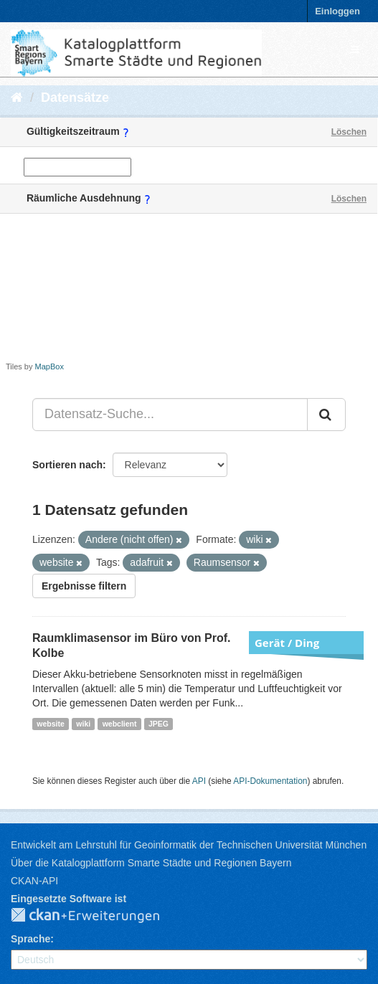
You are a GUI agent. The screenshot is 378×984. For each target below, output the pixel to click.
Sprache (30, 939)
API (199, 781)
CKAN (97, 915)
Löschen (349, 132)
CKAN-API (34, 880)
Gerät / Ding (287, 642)
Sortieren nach (67, 464)
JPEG (158, 723)
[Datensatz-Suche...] (170, 414)
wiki (83, 723)
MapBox (49, 366)
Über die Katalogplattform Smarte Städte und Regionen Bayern (151, 863)
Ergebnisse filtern (84, 586)
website (51, 723)
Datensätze (75, 97)
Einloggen (337, 11)
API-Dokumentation (270, 781)
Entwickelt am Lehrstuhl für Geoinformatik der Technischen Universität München (189, 845)
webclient (120, 723)
